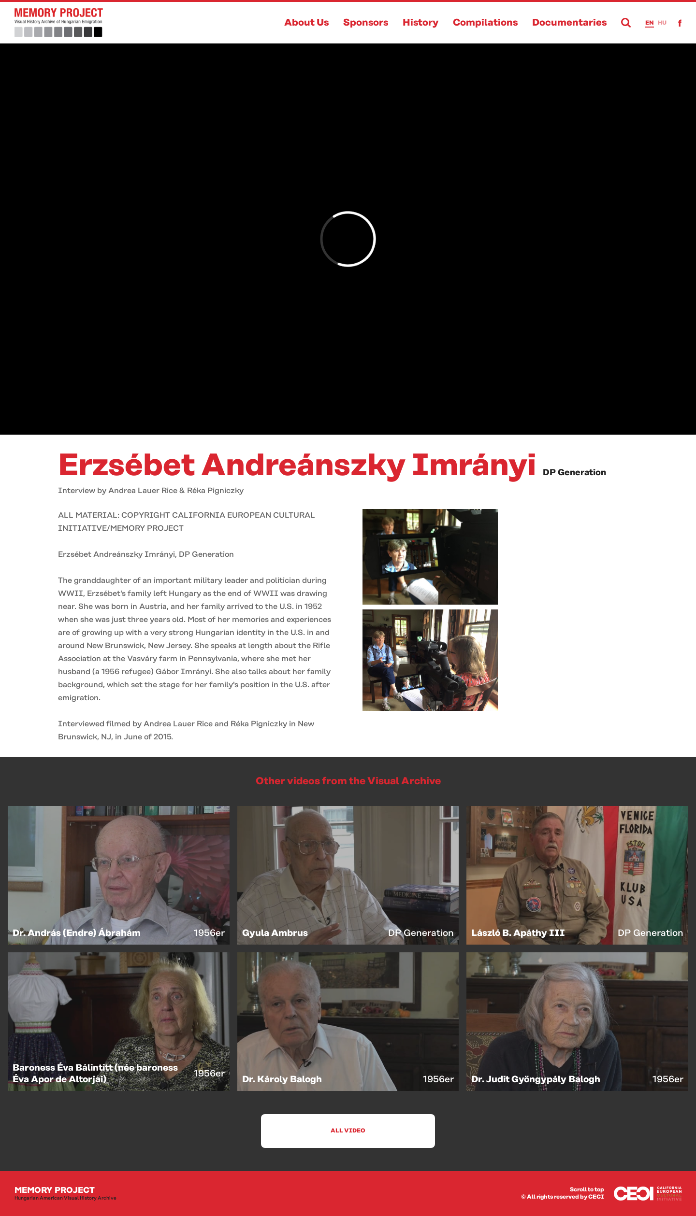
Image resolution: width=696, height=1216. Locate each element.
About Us (306, 23)
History (420, 23)
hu (662, 23)
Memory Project (65, 1194)
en (649, 23)
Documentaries (569, 23)
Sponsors (365, 23)
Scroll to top (587, 1190)
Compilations (485, 23)
